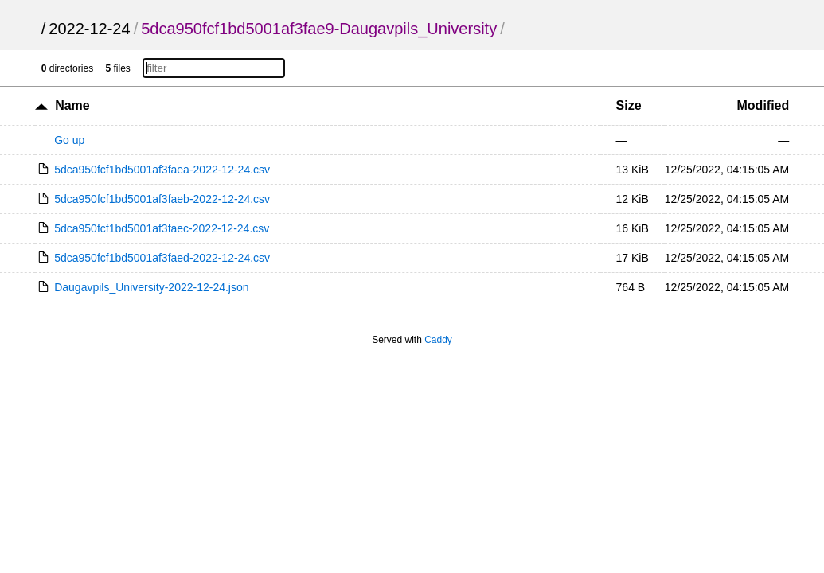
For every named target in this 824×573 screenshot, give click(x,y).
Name (72, 105)
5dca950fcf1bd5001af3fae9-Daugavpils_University (319, 28)
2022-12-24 (89, 28)
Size (629, 105)
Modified (763, 105)
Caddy (438, 339)
